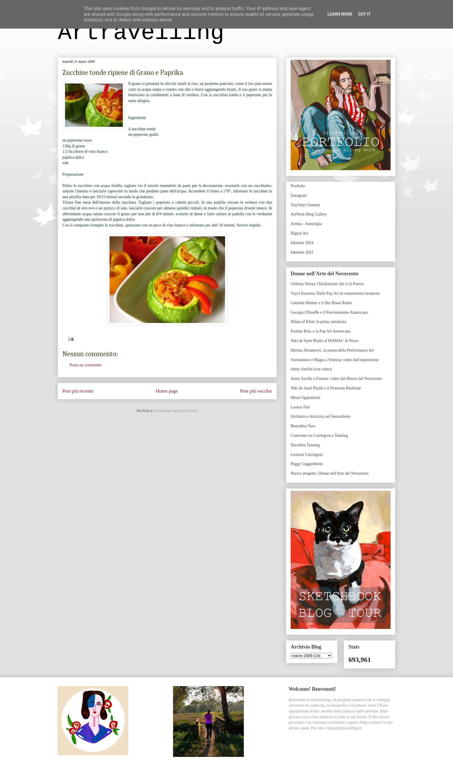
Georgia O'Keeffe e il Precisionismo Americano (329, 312)
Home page (167, 391)
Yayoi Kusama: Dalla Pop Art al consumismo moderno (335, 293)
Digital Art (299, 233)
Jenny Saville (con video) (311, 369)
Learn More (339, 14)
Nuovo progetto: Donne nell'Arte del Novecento (330, 473)
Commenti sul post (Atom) (176, 410)
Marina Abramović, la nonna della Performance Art (332, 350)
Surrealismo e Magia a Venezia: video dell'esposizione (335, 360)
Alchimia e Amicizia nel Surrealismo (321, 416)
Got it (364, 14)
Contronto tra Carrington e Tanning (319, 435)
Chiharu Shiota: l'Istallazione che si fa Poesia (327, 284)
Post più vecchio (256, 391)
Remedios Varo (303, 426)
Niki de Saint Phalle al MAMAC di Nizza (324, 341)
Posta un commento (85, 365)
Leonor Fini (300, 407)
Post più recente (77, 391)
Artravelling (141, 33)
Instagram (299, 195)
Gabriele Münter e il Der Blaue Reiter (321, 303)
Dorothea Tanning (305, 445)
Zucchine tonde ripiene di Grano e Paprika (122, 72)
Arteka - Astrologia (306, 224)
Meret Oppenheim (305, 397)
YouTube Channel (305, 205)
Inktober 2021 (302, 252)
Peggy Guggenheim (307, 464)
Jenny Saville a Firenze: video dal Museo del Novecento (336, 378)
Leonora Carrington (307, 454)
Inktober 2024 (302, 243)
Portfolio (298, 186)
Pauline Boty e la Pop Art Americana (320, 331)
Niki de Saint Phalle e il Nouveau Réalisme (326, 388)
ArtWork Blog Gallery (309, 214)
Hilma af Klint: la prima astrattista (318, 322)
